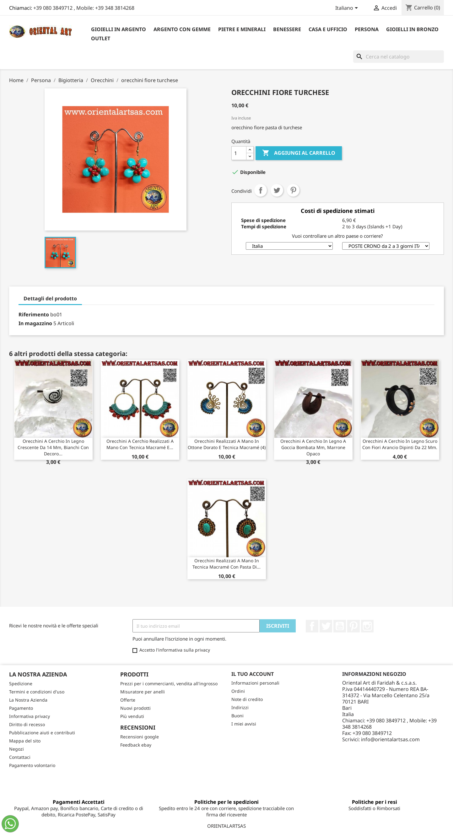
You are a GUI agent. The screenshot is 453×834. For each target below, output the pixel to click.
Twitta (277, 190)
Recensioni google (139, 737)
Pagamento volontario (32, 765)
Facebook (312, 626)
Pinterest (293, 190)
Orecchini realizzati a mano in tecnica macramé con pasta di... (226, 564)
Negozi (16, 749)
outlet (100, 38)
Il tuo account (252, 673)
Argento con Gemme (182, 29)
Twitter (326, 626)
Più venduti (132, 716)
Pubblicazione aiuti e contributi (42, 733)
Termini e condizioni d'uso (36, 692)
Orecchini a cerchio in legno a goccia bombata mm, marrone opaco (313, 447)
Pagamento (21, 708)
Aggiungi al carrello (298, 153)
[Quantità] (238, 153)
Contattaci (19, 757)
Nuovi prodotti (135, 708)
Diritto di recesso (27, 724)
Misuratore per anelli (142, 692)
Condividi (260, 190)
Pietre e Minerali (242, 29)
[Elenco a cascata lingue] (347, 8)
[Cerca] (398, 56)
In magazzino (35, 323)
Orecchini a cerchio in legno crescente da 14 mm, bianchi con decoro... (53, 447)
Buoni (237, 716)
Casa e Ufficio (328, 29)
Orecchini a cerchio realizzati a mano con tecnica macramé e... (140, 444)
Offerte (127, 700)
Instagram (367, 626)
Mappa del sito (24, 741)
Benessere (287, 29)
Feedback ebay (135, 745)
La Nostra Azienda (28, 700)
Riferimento (34, 314)
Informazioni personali (255, 683)
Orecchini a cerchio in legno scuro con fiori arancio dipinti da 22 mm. (399, 444)
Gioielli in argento (118, 29)
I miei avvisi (243, 724)
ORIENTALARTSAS (226, 826)
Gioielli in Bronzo (412, 29)
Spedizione (20, 684)
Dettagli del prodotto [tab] (50, 298)
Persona (367, 29)
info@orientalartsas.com (390, 739)
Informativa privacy (29, 716)
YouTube (339, 626)
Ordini (238, 691)
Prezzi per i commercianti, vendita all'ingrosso (169, 684)
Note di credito (247, 699)
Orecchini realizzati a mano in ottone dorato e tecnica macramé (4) (227, 444)
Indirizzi (240, 707)
